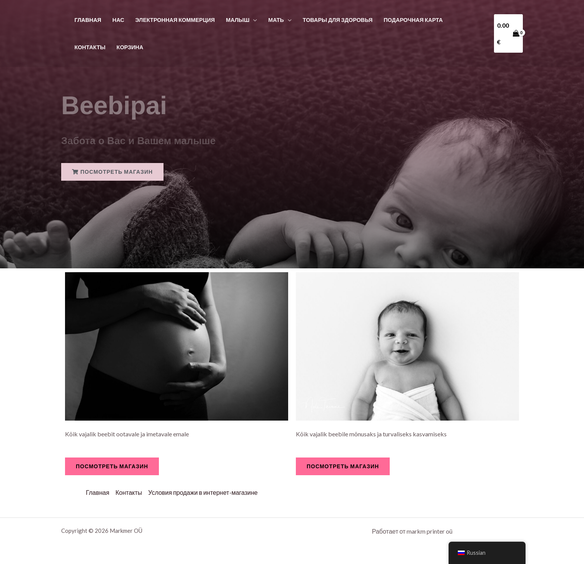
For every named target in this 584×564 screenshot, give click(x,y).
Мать (276, 20)
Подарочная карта (413, 20)
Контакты (89, 47)
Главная (87, 20)
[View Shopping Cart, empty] (508, 33)
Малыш (237, 20)
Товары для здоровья (338, 20)
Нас (118, 20)
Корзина (130, 47)
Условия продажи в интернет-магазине (202, 492)
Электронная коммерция (175, 20)
